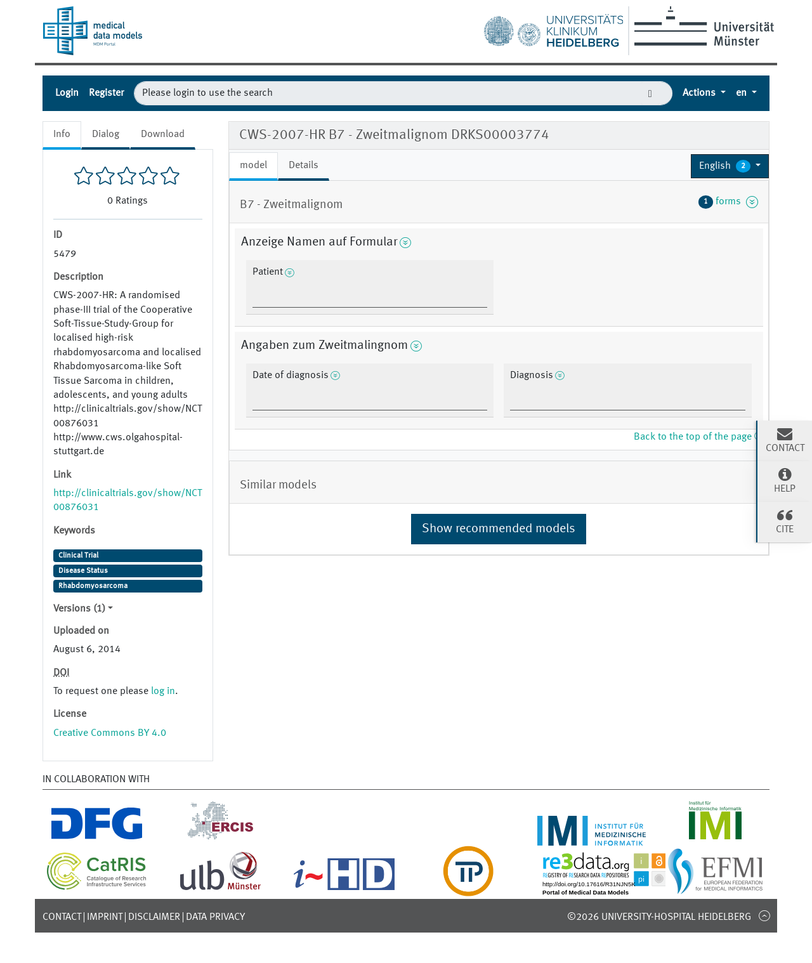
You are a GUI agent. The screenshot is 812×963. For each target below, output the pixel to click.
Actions (700, 93)
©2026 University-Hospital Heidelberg (659, 917)
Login (67, 93)
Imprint (104, 917)
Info (61, 134)
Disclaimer (154, 917)
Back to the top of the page (698, 437)
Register (106, 93)
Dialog (105, 134)
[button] (730, 166)
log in (163, 691)
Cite (785, 521)
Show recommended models (498, 529)
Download (163, 134)
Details (303, 165)
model (253, 165)
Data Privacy (215, 917)
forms (728, 202)
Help (785, 480)
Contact (62, 917)
